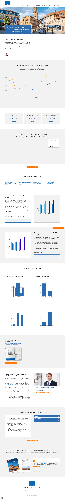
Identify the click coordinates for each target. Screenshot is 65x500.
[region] (32, 149)
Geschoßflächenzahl (10, 384)
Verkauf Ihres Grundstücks (25, 395)
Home (22, 5)
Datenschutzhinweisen (42, 463)
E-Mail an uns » (46, 490)
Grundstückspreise (10, 378)
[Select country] (34, 461)
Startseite (9, 27)
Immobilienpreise (14, 27)
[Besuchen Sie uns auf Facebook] (27, 495)
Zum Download (36, 466)
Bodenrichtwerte (9, 382)
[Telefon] (39, 461)
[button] (42, 392)
